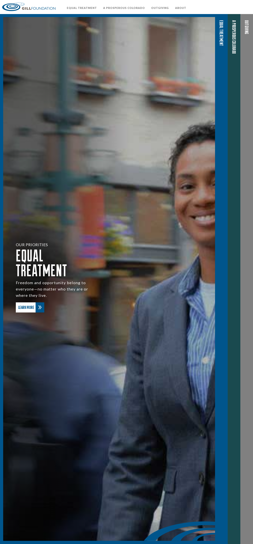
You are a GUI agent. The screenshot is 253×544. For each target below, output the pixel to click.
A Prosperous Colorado (124, 7)
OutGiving (160, 7)
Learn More (31, 307)
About (180, 7)
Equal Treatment (82, 7)
